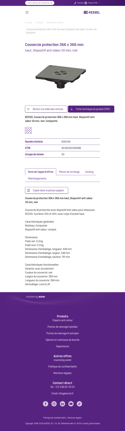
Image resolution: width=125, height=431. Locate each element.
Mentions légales (62, 373)
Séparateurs (62, 346)
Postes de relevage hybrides (63, 326)
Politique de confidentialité (62, 366)
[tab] (40, 171)
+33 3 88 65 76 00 (65, 386)
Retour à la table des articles (48, 109)
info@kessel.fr (66, 393)
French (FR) (92, 3)
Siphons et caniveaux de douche (62, 339)
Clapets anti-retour (62, 320)
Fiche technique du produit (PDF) (93, 109)
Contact (80, 3)
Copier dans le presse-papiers (48, 190)
